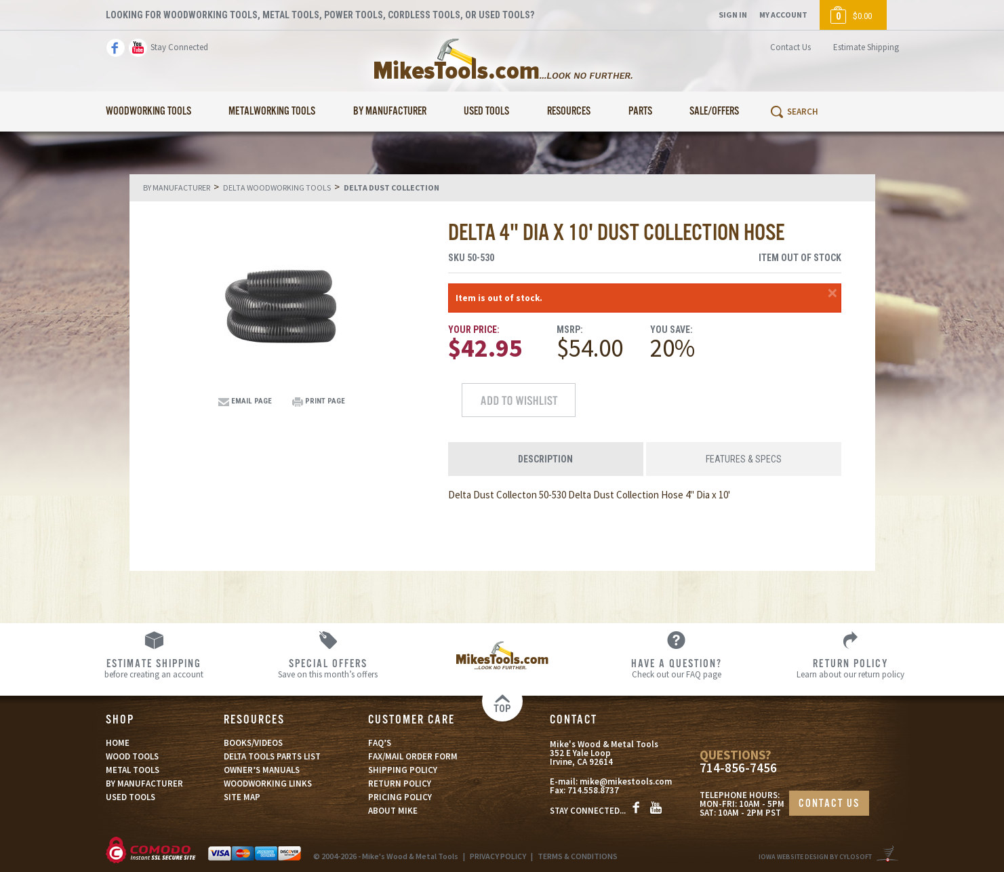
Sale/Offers (714, 111)
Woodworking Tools (148, 111)
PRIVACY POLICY (498, 856)
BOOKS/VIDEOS (253, 742)
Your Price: (474, 329)
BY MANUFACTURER (144, 783)
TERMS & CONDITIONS (578, 856)
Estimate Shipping (866, 47)
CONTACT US (829, 804)
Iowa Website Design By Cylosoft (815, 856)
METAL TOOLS (132, 770)
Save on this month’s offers (328, 668)
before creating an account (153, 668)
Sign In (733, 14)
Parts (640, 111)
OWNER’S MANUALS (262, 770)
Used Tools (486, 111)
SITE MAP (242, 797)
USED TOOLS (130, 797)
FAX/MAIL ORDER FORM (413, 756)
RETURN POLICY (399, 783)
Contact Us (790, 47)
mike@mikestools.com (626, 781)
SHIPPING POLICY (402, 770)
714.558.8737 (593, 790)
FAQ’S (379, 742)
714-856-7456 (738, 767)
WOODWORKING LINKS (268, 783)
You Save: (671, 329)
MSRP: (570, 329)
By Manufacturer (389, 111)
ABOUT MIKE (393, 810)
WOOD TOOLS (132, 756)
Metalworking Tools (271, 111)
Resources (568, 111)
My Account (783, 14)
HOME (117, 742)
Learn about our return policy (850, 668)
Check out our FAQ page (676, 668)
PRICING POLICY (400, 797)
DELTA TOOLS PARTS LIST (272, 756)
